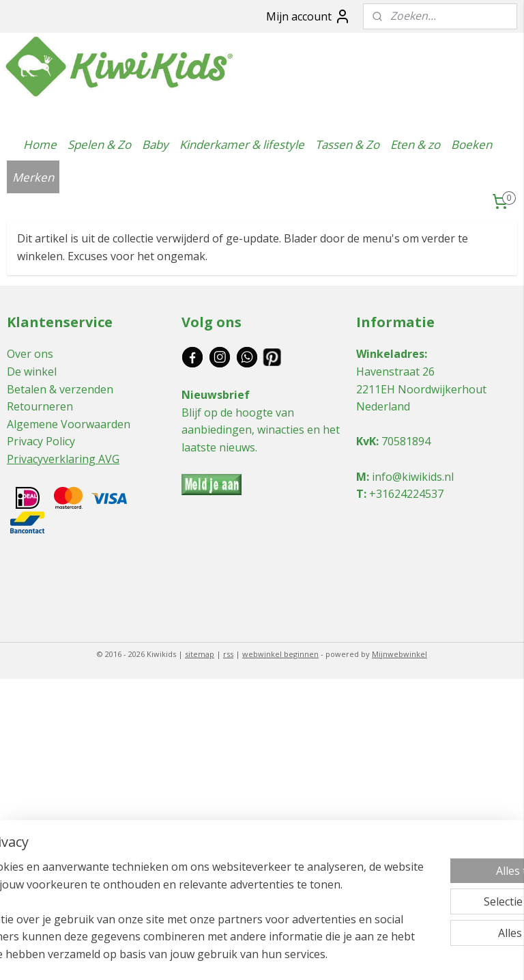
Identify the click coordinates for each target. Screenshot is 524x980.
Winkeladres (390, 353)
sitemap (199, 654)
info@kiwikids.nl (413, 476)
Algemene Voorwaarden (68, 424)
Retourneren (40, 406)
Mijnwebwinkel (399, 654)
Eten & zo (415, 144)
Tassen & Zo (347, 144)
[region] (172, 884)
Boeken (471, 144)
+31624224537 (406, 493)
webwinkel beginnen (280, 654)
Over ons (30, 353)
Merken (33, 177)
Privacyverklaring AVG (63, 458)
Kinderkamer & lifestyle (241, 144)
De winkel (32, 371)
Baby (155, 144)
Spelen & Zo (99, 144)
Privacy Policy (41, 441)
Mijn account (308, 16)
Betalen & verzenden (60, 389)
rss (228, 654)
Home (40, 144)
